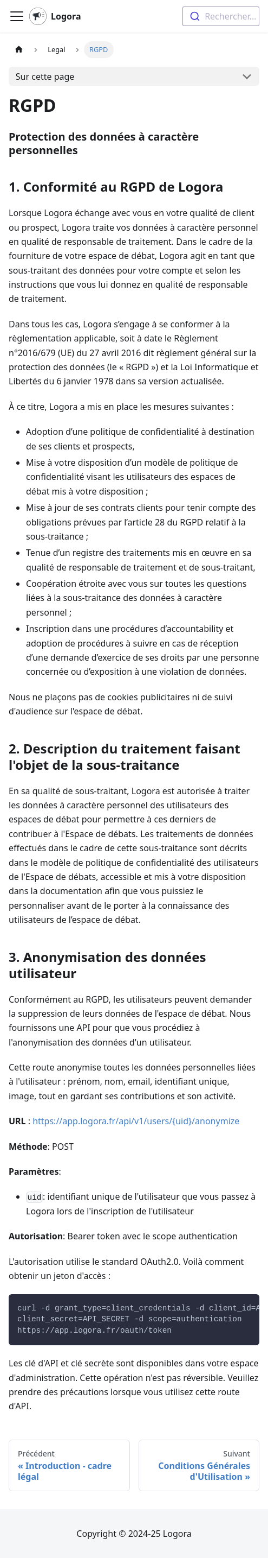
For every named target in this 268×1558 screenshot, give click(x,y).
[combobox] (220, 16)
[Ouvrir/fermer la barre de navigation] (17, 16)
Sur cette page (45, 77)
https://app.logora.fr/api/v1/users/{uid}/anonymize (135, 1121)
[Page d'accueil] (19, 49)
